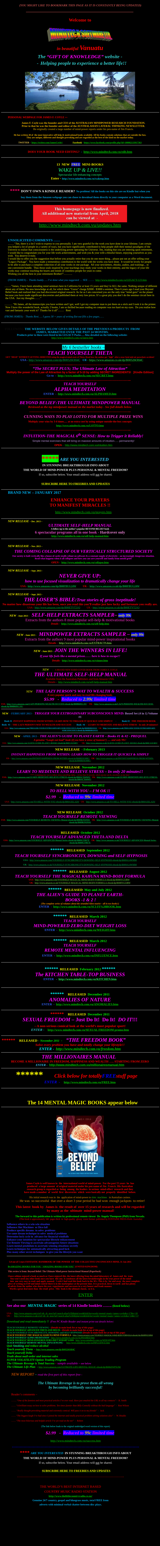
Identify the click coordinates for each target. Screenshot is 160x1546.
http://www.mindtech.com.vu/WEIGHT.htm (95, 1340)
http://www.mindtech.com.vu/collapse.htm (85, 562)
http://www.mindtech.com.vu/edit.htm (108, 151)
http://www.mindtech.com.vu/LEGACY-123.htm (121, 280)
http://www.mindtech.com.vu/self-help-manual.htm (85, 682)
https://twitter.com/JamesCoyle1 (47, 142)
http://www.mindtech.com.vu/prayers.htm (83, 512)
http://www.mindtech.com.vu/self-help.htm (85, 623)
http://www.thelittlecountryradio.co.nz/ (70, 1496)
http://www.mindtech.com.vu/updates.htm (80, 225)
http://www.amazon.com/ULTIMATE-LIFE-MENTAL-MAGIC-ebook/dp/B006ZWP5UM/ (80, 1367)
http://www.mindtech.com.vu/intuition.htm (88, 445)
